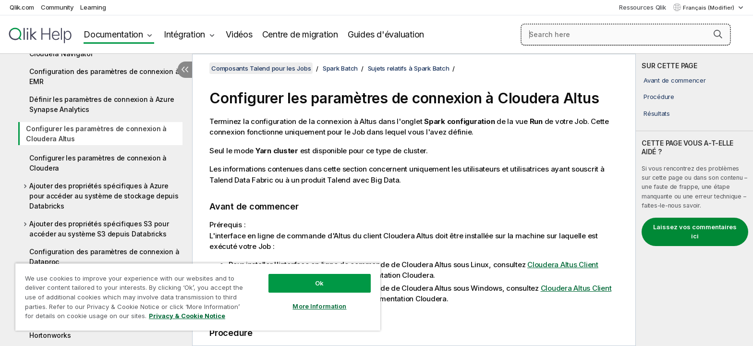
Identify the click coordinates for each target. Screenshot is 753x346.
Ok (319, 283)
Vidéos (239, 34)
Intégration (184, 34)
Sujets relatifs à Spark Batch (408, 68)
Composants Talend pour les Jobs (261, 68)
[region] (197, 297)
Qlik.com (22, 7)
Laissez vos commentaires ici (695, 231)
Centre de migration (300, 34)
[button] (718, 34)
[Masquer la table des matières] (185, 70)
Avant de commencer (675, 80)
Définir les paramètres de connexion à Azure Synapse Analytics (101, 104)
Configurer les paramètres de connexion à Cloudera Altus (96, 133)
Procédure (659, 96)
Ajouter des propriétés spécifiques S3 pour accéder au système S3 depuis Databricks (99, 229)
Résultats (657, 113)
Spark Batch (340, 68)
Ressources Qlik (642, 7)
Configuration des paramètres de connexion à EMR (104, 76)
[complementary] (694, 200)
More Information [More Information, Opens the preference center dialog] (319, 306)
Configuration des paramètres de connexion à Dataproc (104, 256)
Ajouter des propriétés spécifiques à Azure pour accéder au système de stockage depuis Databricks (104, 196)
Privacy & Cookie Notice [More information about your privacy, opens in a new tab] (187, 316)
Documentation (113, 34)
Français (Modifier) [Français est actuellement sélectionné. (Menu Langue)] (709, 7)
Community (57, 7)
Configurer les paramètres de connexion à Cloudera (98, 163)
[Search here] (626, 35)
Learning (93, 7)
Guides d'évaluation (386, 34)
